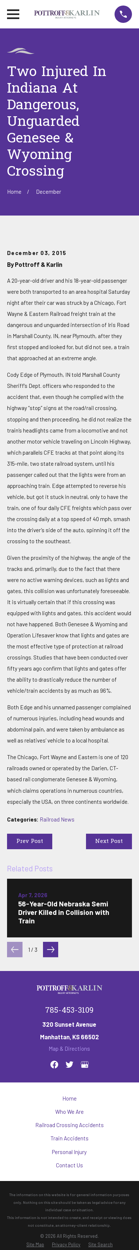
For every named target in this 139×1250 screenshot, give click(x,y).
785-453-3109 (69, 1010)
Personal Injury (69, 1152)
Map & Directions (69, 1048)
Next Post (109, 841)
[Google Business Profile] (85, 1064)
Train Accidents (69, 1138)
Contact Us (69, 1165)
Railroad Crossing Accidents (69, 1125)
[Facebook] (54, 1064)
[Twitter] (69, 1064)
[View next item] (51, 949)
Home (69, 1098)
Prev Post (29, 841)
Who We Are (69, 1111)
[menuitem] (35, 1244)
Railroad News (57, 819)
